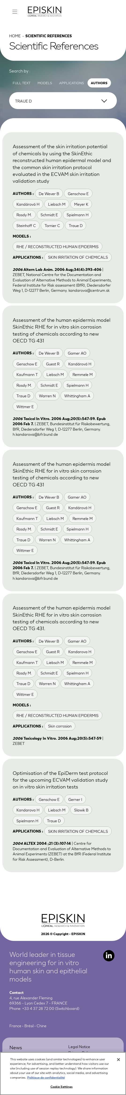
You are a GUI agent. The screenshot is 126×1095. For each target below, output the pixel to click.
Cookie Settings (61, 1086)
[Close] (118, 1059)
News (15, 1047)
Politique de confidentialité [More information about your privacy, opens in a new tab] (46, 1077)
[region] (63, 1073)
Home (15, 35)
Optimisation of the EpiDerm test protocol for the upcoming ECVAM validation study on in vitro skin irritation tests (60, 779)
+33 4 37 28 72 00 (38, 1008)
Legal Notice (79, 1046)
